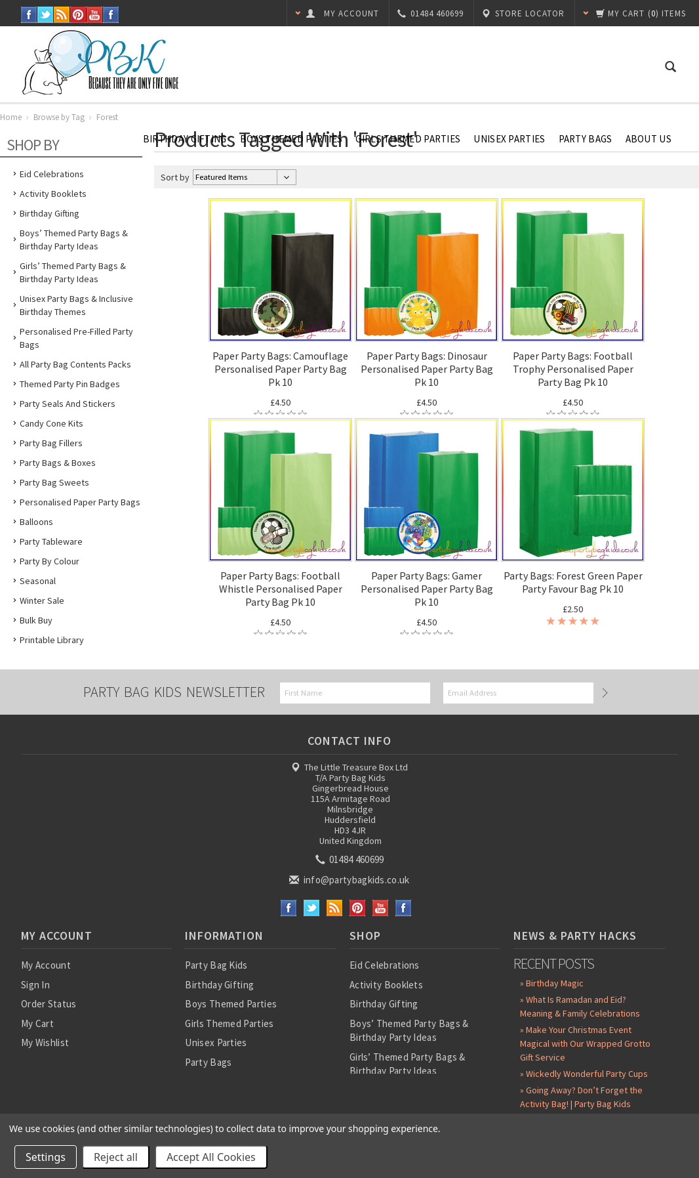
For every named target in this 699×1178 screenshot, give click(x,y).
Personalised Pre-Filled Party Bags (76, 338)
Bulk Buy (36, 620)
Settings (46, 1157)
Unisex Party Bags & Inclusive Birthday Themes (76, 305)
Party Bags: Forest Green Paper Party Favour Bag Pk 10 (573, 582)
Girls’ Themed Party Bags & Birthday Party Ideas (73, 272)
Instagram (111, 15)
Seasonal (38, 581)
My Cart (37, 1023)
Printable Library (52, 640)
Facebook (29, 15)
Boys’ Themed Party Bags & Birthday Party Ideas (74, 239)
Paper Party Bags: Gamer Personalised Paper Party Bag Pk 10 (427, 588)
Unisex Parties (509, 139)
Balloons (36, 522)
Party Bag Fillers (51, 443)
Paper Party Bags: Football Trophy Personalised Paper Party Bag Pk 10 (573, 369)
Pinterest (78, 15)
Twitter (45, 15)
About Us (648, 139)
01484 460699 (350, 859)
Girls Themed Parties (407, 139)
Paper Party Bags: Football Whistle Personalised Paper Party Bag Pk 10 (280, 588)
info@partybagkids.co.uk (350, 879)
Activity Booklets (53, 194)
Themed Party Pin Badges (70, 384)
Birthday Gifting (185, 139)
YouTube (95, 15)
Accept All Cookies (211, 1157)
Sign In (35, 984)
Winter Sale (42, 600)
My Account (46, 965)
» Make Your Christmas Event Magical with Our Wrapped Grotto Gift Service (585, 1043)
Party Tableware (51, 541)
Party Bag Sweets (54, 482)
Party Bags (585, 139)
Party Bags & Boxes (58, 463)
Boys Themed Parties (291, 139)
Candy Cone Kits (51, 423)
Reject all (116, 1157)
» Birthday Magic (552, 983)
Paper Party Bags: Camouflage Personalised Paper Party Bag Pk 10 (280, 369)
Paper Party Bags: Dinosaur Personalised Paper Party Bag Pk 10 (427, 369)
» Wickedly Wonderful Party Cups (584, 1074)
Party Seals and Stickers (67, 404)
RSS (62, 15)
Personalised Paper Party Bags (80, 502)
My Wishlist (45, 1042)
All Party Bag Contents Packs (75, 364)
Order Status (49, 1004)
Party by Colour (49, 561)
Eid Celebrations (385, 965)
